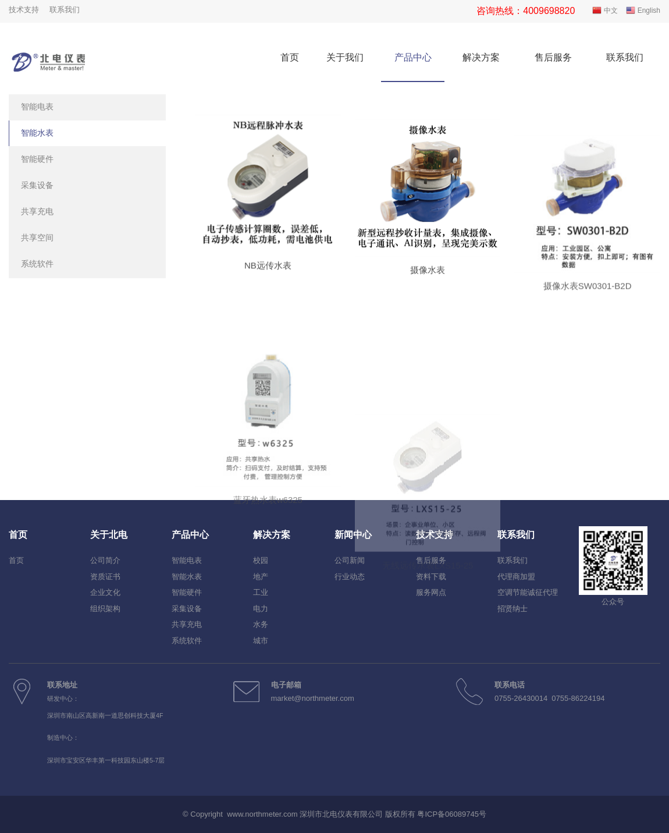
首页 (289, 57)
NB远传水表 (267, 271)
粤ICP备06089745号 (451, 814)
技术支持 (24, 9)
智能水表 (37, 132)
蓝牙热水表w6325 (268, 559)
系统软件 (37, 263)
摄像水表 (427, 284)
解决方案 (481, 57)
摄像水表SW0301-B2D (587, 317)
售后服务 (553, 57)
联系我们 (64, 9)
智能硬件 (37, 159)
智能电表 (37, 106)
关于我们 (345, 57)
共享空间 (37, 237)
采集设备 (37, 185)
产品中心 (413, 57)
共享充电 (37, 211)
